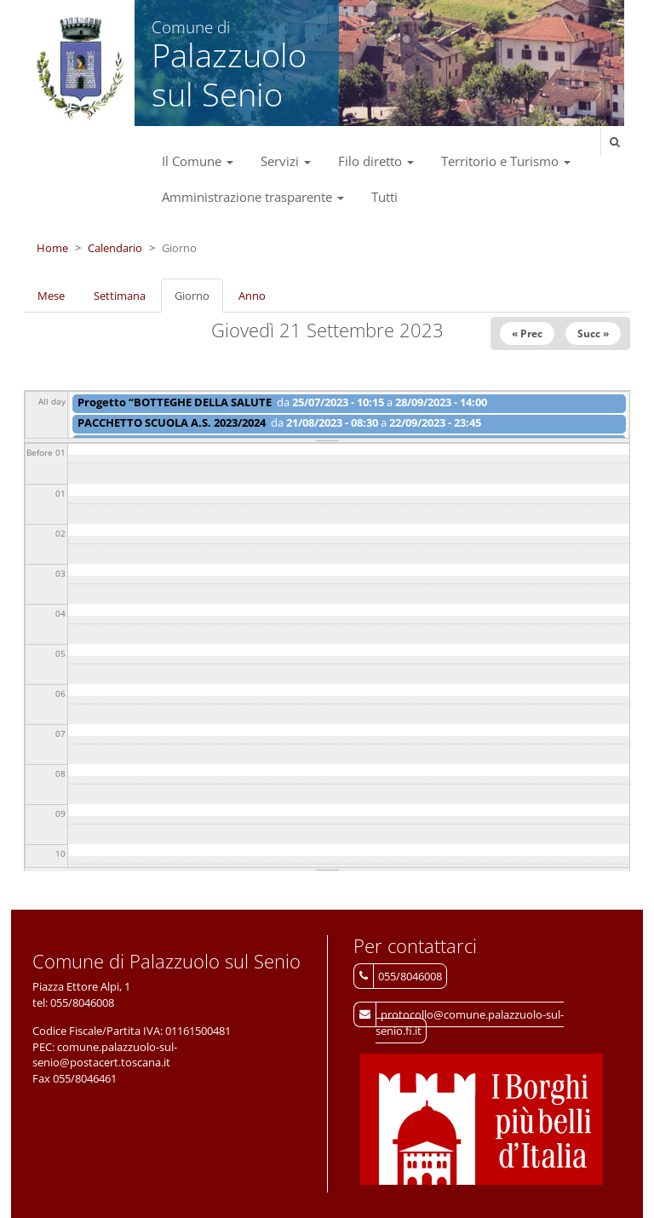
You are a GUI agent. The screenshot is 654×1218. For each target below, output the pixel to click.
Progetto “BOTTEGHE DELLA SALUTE (174, 402)
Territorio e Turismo (506, 160)
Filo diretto (376, 160)
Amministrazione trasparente (253, 196)
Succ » (593, 333)
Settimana (120, 295)
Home (52, 248)
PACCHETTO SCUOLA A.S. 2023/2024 (171, 422)
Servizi (286, 160)
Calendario (115, 248)
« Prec (527, 333)
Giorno (199, 300)
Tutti (384, 196)
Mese (51, 295)
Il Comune (197, 160)
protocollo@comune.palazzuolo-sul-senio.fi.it (470, 1022)
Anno (252, 295)
